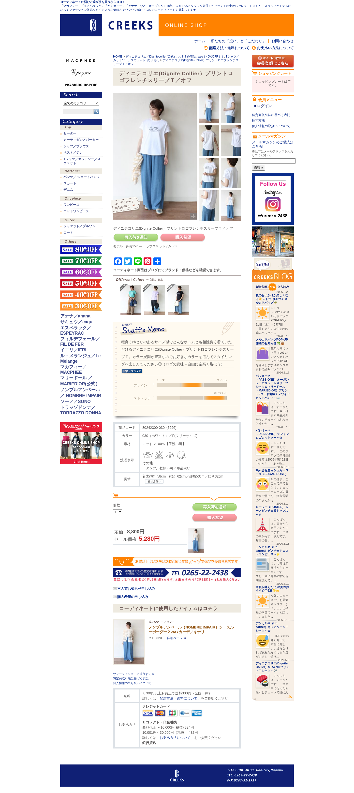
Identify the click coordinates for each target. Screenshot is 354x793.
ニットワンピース (76, 211)
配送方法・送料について (229, 48)
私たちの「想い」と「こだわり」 (238, 41)
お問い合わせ (282, 41)
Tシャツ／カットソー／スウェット (82, 161)
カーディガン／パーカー (81, 140)
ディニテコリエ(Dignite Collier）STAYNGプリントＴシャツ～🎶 (272, 667)
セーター (69, 133)
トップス (81, 128)
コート (68, 232)
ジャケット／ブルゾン (79, 226)
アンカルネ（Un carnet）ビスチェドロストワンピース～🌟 (272, 550)
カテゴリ (81, 122)
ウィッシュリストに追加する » (133, 674)
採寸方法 (258, 120)
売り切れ (153, 60)
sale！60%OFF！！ (81, 272)
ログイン (264, 106)
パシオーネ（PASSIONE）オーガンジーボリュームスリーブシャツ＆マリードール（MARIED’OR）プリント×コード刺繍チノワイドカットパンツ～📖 (273, 387)
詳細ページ (175, 638)
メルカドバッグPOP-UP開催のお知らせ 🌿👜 (272, 341)
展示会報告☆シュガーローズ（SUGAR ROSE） (272, 472)
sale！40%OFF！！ (210, 56)
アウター (81, 221)
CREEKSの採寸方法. (154, 481)
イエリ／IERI (73, 349)
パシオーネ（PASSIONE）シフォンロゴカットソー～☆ (272, 434)
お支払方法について (175, 738)
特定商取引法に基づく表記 (130, 678)
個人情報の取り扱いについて (132, 683)
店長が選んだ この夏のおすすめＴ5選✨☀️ (272, 589)
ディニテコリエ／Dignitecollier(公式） (151, 56)
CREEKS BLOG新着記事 (273, 274)
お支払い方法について (275, 48)
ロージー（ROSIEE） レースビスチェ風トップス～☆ (272, 510)
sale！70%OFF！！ (81, 260)
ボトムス (81, 171)
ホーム (199, 41)
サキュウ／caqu (76, 321)
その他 (81, 242)
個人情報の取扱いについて (271, 126)
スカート (69, 183)
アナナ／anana (75, 316)
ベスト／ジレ (73, 152)
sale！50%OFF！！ (81, 283)
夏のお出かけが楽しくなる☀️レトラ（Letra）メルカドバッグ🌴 (272, 299)
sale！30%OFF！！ (81, 306)
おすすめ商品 (187, 56)
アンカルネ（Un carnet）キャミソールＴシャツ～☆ (272, 627)
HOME (117, 56)
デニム (68, 190)
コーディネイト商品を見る (126, 205)
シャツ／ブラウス (76, 146)
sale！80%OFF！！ (81, 249)
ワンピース (81, 199)
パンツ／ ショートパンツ (81, 177)
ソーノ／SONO (75, 401)
